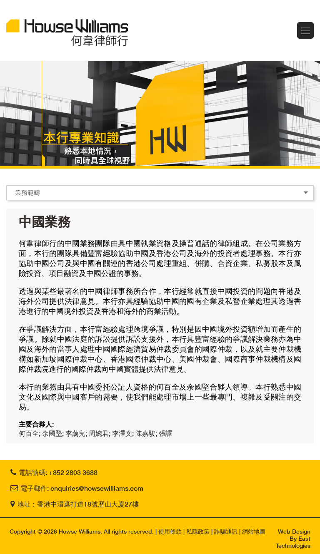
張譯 (165, 433)
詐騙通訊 (226, 531)
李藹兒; (77, 433)
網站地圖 (253, 531)
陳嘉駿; (147, 433)
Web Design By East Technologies (293, 538)
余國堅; (53, 433)
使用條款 (170, 531)
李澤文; (123, 433)
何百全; (30, 433)
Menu (305, 30)
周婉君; (100, 433)
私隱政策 (198, 531)
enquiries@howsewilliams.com (96, 488)
